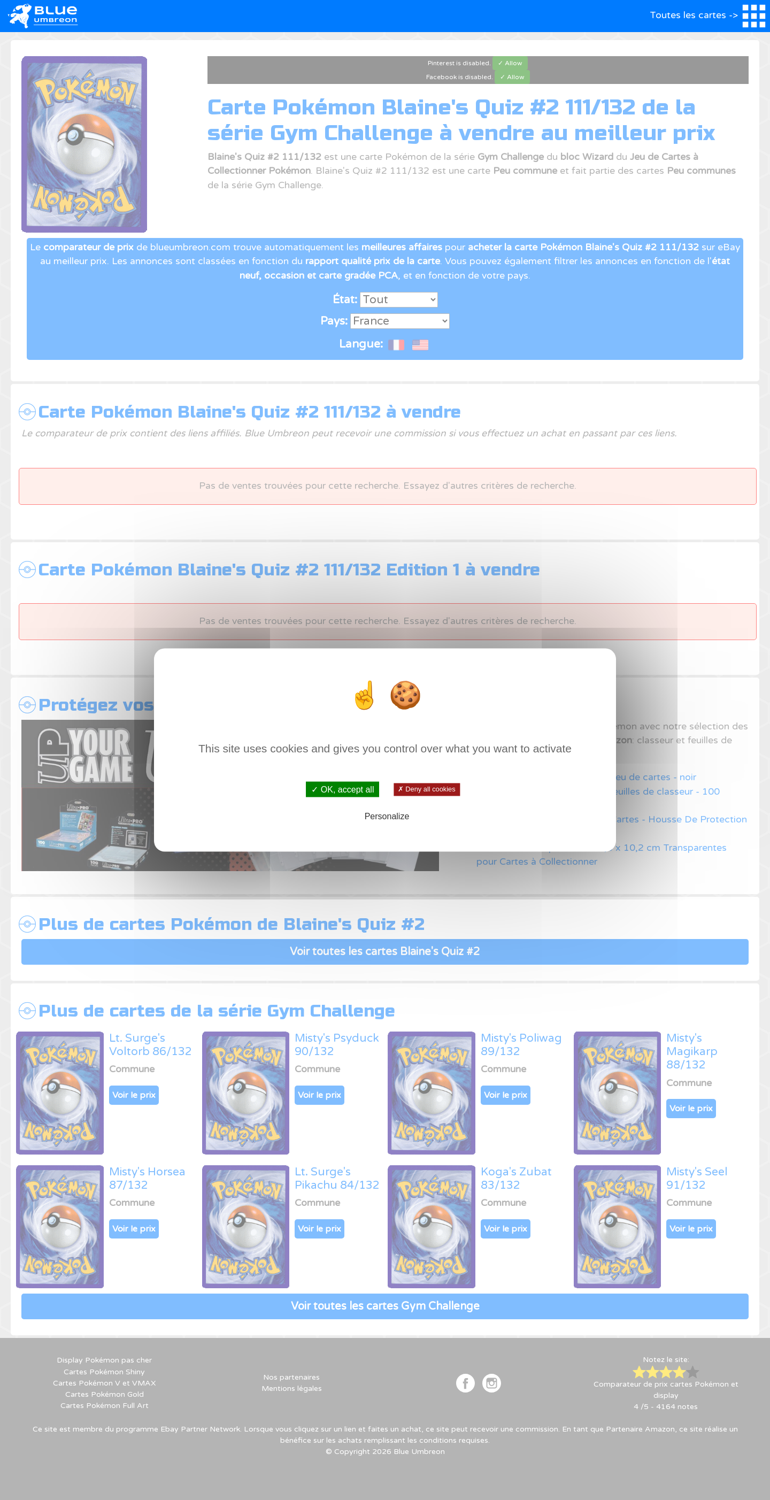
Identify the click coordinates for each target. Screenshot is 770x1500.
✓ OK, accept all (342, 789)
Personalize (387, 816)
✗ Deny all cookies (426, 789)
